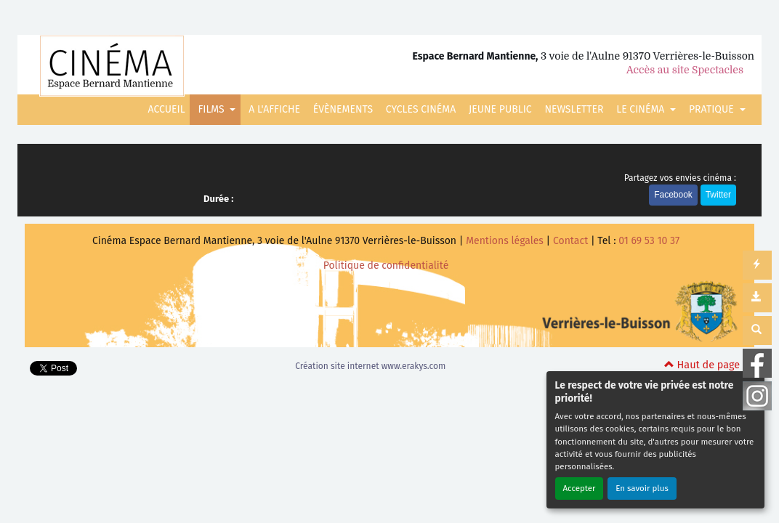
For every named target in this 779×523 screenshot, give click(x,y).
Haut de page (702, 365)
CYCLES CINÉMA (421, 109)
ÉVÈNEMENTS (343, 109)
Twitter (718, 195)
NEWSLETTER (573, 109)
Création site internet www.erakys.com (370, 366)
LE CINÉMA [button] (641, 109)
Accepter (579, 488)
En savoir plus (642, 488)
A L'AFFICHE (274, 109)
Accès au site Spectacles (684, 70)
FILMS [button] (212, 109)
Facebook (673, 195)
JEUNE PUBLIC (500, 109)
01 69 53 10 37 (648, 241)
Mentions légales (505, 241)
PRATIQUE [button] (712, 109)
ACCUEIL (166, 109)
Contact (570, 241)
